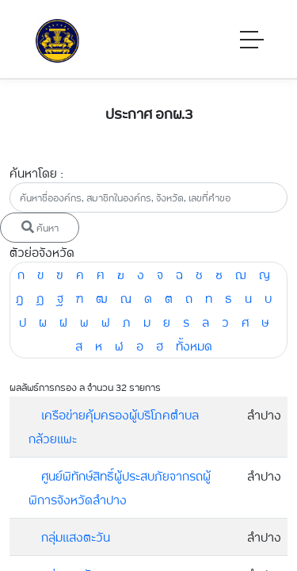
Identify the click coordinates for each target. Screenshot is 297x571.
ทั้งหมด (194, 345)
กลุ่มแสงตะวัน (75, 537)
